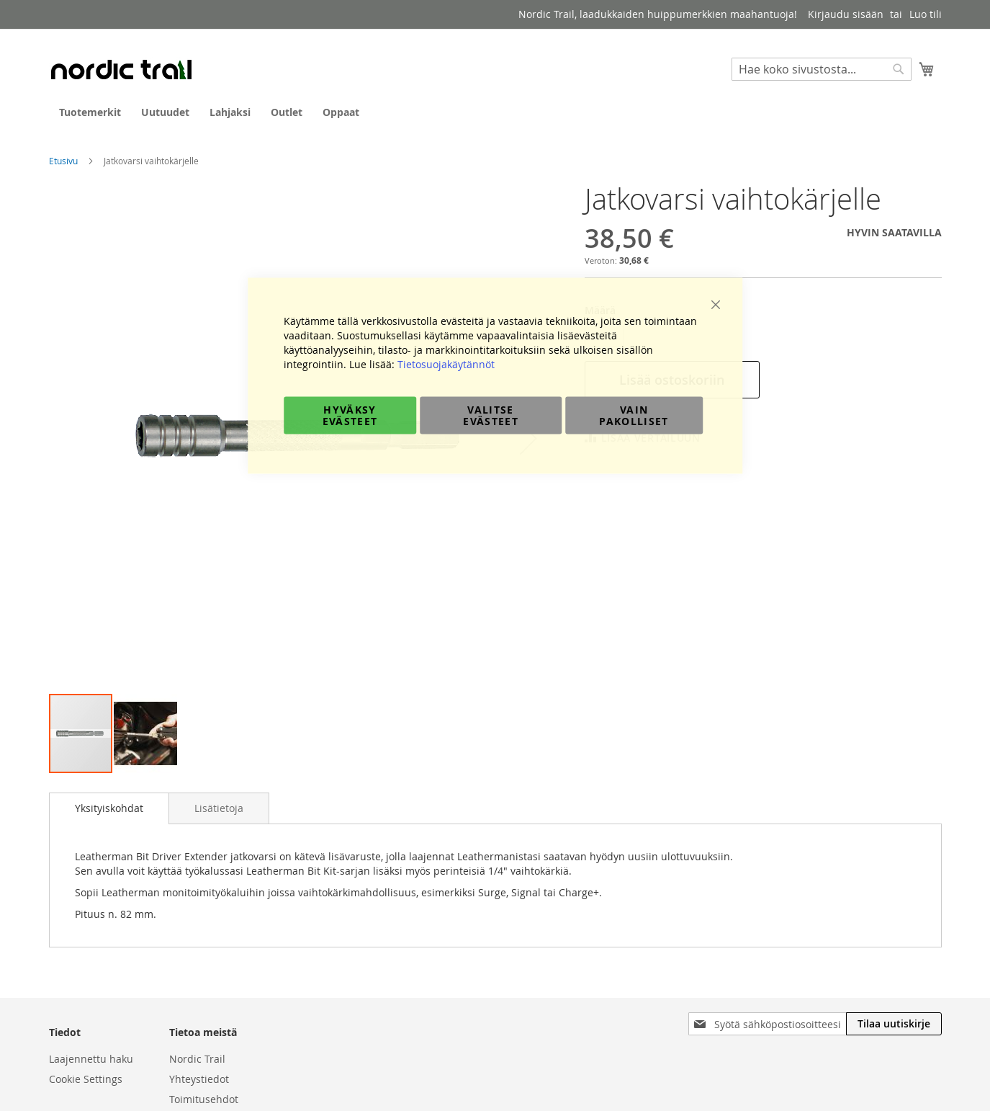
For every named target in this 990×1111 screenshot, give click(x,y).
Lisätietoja (218, 808)
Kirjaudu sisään (845, 14)
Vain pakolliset (634, 415)
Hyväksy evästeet (350, 415)
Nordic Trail (197, 1059)
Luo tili (925, 14)
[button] (145, 733)
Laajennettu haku (91, 1059)
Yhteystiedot (199, 1079)
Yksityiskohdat (109, 808)
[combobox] (822, 69)
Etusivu (63, 160)
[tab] (109, 808)
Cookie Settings (85, 1079)
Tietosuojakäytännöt (446, 364)
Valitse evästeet (490, 415)
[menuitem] (90, 112)
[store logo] (121, 69)
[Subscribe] (894, 1023)
